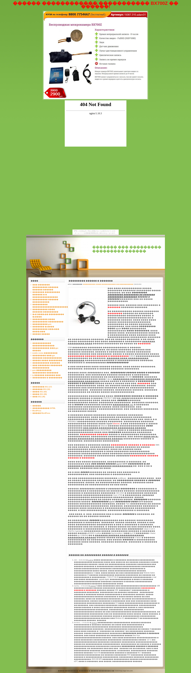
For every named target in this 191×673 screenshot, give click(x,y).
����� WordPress (41, 413)
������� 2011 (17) (42, 387)
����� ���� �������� (47, 360)
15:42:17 (94, 622)
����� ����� (41, 334)
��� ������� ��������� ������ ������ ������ (45, 287)
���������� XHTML (44, 408)
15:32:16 (93, 586)
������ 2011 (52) (41, 389)
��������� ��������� (47, 322)
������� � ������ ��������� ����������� (100, 466)
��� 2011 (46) (38, 397)
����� (36, 406)
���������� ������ (46, 363)
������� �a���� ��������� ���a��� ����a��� (45, 329)
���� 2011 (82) (39, 392)
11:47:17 (91, 560)
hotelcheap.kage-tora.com (124, 671)
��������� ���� (43, 319)
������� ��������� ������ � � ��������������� (46, 294)
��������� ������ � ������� (91, 281)
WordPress (36, 411)
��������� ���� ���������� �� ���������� (108, 284)
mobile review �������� (45, 353)
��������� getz (41, 324)
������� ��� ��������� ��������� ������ (126, 249)
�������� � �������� (47, 378)
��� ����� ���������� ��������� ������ (114, 428)
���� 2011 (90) (39, 394)
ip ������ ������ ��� (46, 375)
